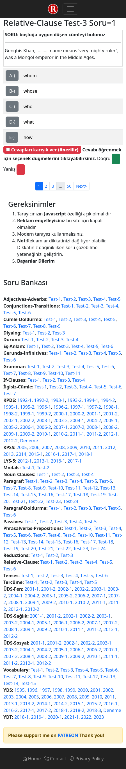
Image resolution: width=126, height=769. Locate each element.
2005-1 (110, 420)
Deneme (29, 441)
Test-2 (69, 299)
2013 (8, 454)
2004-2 (94, 420)
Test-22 (35, 501)
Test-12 (90, 488)
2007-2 (77, 427)
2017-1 (69, 454)
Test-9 (54, 326)
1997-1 (77, 407)
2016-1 (52, 454)
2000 (83, 690)
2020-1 (55, 717)
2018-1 (86, 454)
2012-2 (10, 441)
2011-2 (94, 434)
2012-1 (110, 434)
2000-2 (77, 414)
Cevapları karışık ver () (42, 150)
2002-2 (27, 420)
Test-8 (39, 326)
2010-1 (44, 434)
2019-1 (38, 717)
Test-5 (114, 299)
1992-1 (24, 400)
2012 (110, 447)
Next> (81, 186)
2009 (72, 447)
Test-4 (99, 299)
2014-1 (44, 703)
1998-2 (10, 414)
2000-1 (60, 414)
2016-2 (10, 710)
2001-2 (110, 414)
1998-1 (110, 407)
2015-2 (94, 703)
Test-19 (98, 495)
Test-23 (53, 501)
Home (31, 759)
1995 (19, 690)
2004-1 (77, 420)
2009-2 (27, 434)
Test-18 (80, 495)
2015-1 (36, 454)
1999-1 (27, 414)
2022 (86, 717)
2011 (97, 447)
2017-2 (44, 710)
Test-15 (28, 495)
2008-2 (110, 427)
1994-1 (91, 400)
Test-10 (55, 373)
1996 (32, 690)
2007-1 (60, 427)
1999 (70, 690)
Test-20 (28, 548)
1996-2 (60, 407)
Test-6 (24, 313)
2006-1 (27, 427)
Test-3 (84, 299)
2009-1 (10, 434)
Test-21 (18, 501)
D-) (12, 122)
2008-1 (94, 427)
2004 (21, 697)
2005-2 (10, 427)
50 (69, 186)
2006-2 (44, 427)
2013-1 (41, 461)
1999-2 (44, 414)
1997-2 (94, 407)
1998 (57, 690)
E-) (12, 137)
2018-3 (94, 710)
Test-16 (45, 495)
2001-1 (94, 414)
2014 (21, 454)
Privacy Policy (87, 759)
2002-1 (10, 420)
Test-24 (70, 501)
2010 (85, 447)
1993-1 (58, 400)
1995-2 (27, 407)
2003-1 (44, 420)
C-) (12, 106)
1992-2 (41, 400)
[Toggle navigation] (70, 9)
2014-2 (60, 703)
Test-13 (107, 488)
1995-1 (10, 407)
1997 (45, 690)
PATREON (68, 735)
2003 (8, 697)
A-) (12, 75)
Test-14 (11, 495)
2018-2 (77, 710)
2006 (34, 447)
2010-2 (60, 434)
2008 (59, 447)
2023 (99, 717)
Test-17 (63, 495)
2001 (95, 690)
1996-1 (44, 407)
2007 (47, 447)
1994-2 (108, 400)
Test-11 (73, 373)
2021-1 (71, 717)
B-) (12, 91)
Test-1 (55, 299)
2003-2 (60, 420)
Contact (55, 759)
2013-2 (27, 703)
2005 (22, 447)
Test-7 (24, 326)
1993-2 (74, 400)
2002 (108, 690)
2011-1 (77, 434)
